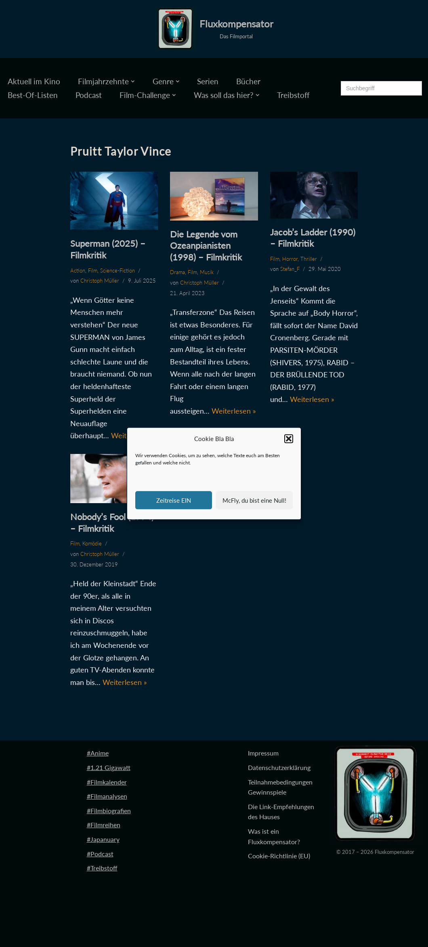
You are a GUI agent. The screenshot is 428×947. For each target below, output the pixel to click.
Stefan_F (290, 269)
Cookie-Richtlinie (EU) (279, 856)
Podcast (89, 95)
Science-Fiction (117, 270)
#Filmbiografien (109, 810)
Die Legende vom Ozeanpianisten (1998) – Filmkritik (206, 245)
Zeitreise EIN (173, 500)
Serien (207, 81)
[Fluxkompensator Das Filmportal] (214, 29)
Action (77, 270)
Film (92, 270)
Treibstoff (293, 95)
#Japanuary (103, 839)
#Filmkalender (107, 782)
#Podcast (100, 854)
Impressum (263, 753)
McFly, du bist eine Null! (254, 500)
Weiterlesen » (234, 410)
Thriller (308, 259)
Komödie (92, 543)
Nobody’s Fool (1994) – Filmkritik (112, 522)
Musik (207, 272)
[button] (289, 439)
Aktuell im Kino (34, 81)
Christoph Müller (99, 280)
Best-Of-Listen (33, 95)
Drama (177, 272)
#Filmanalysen (107, 796)
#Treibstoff (102, 868)
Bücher (248, 81)
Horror (290, 259)
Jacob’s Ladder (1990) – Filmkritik (312, 238)
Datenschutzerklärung (279, 767)
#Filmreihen (103, 824)
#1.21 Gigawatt (108, 767)
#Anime (98, 753)
